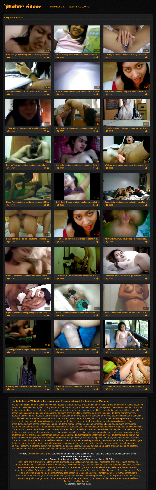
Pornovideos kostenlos (67, 473)
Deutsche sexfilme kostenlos (77, 481)
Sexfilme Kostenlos (55, 464)
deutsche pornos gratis (123, 418)
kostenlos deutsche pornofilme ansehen (100, 446)
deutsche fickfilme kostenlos (25, 407)
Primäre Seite (57, 7)
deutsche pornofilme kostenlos (76, 415)
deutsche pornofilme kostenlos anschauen (112, 415)
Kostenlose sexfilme (24, 470)
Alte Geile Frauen (113, 478)
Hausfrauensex (79, 470)
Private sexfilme (130, 478)
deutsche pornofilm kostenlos (96, 413)
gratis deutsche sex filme (76, 443)
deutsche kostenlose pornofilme (127, 407)
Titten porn (52, 467)
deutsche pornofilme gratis (48, 415)
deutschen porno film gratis (54, 432)
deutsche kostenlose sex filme (86, 410)
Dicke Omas (55, 478)
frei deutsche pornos (65, 440)
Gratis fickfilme (69, 478)
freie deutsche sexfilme (112, 440)
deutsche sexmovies (106, 429)
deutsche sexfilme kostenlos (111, 426)
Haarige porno (42, 478)
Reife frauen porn (37, 467)
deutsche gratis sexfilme (77, 407)
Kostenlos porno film (115, 475)
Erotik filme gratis (26, 462)
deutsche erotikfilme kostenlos (128, 405)
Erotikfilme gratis (32, 473)
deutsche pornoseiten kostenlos (99, 424)
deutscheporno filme (77, 432)
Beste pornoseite (130, 462)
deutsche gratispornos (100, 407)
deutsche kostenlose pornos (25, 410)
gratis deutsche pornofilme (50, 443)
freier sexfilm (130, 440)
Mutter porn (63, 467)
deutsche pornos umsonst (71, 424)
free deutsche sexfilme (44, 440)
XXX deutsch (97, 478)
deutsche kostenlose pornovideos (55, 410)
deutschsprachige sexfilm (68, 437)
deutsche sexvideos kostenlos (26, 432)
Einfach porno (132, 475)
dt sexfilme (27, 440)
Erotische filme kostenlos (87, 462)
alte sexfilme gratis (20, 405)
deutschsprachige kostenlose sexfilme (92, 435)
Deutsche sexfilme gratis (14, 5)
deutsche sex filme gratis (57, 426)
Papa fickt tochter (62, 470)
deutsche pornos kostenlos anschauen (47, 421)
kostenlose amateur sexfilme (81, 448)
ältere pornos (53, 462)
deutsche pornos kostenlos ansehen (84, 421)
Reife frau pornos (123, 473)
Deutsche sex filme (44, 470)
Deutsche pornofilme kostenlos (101, 470)
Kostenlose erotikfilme (110, 462)
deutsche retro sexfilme (33, 426)
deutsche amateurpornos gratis (72, 405)
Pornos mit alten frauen (99, 467)
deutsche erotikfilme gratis (100, 405)
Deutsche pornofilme (94, 475)
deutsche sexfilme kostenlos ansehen (50, 429)
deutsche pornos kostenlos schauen (40, 424)
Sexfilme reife (34, 475)
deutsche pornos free (80, 418)
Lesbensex (40, 464)
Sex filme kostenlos (113, 464)
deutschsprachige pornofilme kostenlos (36, 437)
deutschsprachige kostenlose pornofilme (54, 435)
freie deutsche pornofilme (88, 440)
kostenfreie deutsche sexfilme (66, 446)
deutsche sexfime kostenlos (83, 429)
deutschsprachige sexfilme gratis (96, 437)
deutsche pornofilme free (123, 413)
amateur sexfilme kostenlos (44, 405)
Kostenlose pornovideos (53, 475)
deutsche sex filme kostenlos (83, 426)
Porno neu (23, 467)
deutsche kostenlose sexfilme (116, 410)
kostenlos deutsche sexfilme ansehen (49, 448)
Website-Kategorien (79, 7)
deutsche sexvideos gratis (129, 429)
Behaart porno (67, 462)
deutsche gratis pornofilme (51, 407)
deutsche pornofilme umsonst (55, 418)
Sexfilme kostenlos (74, 464)
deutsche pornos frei (101, 418)
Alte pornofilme (48, 473)
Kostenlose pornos (126, 470)
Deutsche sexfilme (93, 464)
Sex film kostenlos (74, 475)
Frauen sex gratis (79, 467)
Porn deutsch (84, 478)
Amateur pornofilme (24, 464)
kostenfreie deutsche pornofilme (36, 446)
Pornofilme (40, 462)
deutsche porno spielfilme (69, 413)
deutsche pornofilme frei (23, 415)
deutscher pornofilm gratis (126, 432)
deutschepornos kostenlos (100, 432)
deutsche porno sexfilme (44, 413)
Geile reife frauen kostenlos (124, 467)
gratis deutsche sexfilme (100, 443)
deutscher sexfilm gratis (23, 435)
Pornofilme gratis (105, 473)
